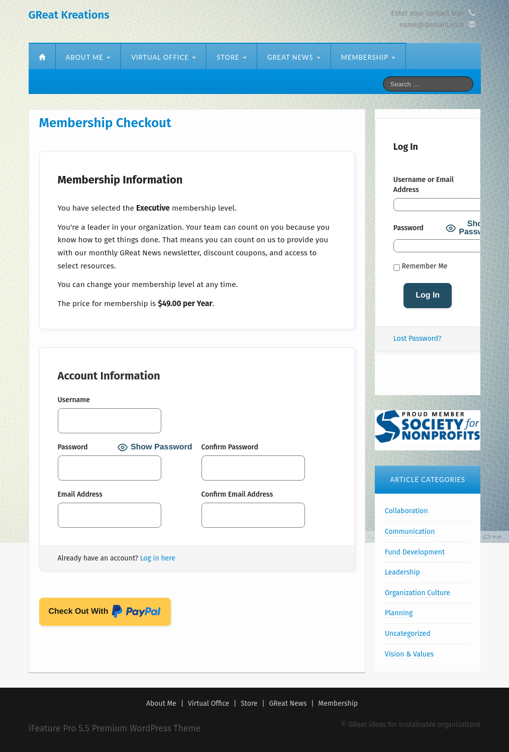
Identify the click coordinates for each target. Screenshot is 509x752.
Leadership (402, 572)
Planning (399, 613)
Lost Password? (417, 338)
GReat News (294, 57)
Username (74, 400)
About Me (88, 57)
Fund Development (415, 552)
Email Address (80, 494)
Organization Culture (417, 593)
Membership (368, 57)
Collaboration (406, 511)
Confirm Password (229, 447)
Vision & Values (409, 654)
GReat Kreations (69, 15)
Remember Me (420, 266)
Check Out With (105, 613)
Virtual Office (163, 57)
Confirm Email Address (237, 494)
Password (73, 447)
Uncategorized (408, 633)
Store (232, 57)
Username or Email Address (423, 184)
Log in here (157, 558)
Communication (410, 531)
